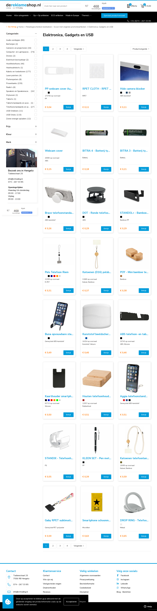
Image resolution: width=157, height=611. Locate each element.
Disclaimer (84, 592)
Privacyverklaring (87, 579)
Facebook (123, 575)
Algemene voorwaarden (90, 575)
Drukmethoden (49, 587)
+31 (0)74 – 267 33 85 (140, 21)
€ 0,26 (48, 228)
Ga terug (12, 26)
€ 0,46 (85, 352)
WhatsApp (123, 587)
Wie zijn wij (48, 579)
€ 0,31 (48, 290)
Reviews (46, 592)
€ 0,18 (85, 169)
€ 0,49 (48, 352)
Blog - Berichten (124, 592)
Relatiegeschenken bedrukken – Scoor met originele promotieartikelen (56, 27)
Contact (46, 575)
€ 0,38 (123, 290)
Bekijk (68, 107)
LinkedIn (122, 583)
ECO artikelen (57, 15)
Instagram (123, 579)
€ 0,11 (85, 107)
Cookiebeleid (85, 587)
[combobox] (62, 6)
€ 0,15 (48, 169)
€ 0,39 (85, 476)
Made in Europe (72, 15)
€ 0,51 (85, 414)
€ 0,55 (48, 476)
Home (21, 27)
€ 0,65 (123, 536)
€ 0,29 (85, 228)
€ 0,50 (48, 414)
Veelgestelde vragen (52, 583)
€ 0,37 (85, 290)
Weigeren (82, 602)
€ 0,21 (123, 169)
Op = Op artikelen (41, 15)
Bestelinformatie (87, 583)
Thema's (85, 15)
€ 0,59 (123, 476)
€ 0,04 (48, 107)
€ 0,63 (85, 536)
